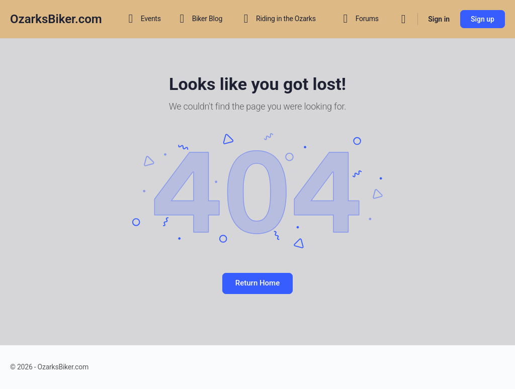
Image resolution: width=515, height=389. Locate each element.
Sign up (482, 19)
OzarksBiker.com (56, 19)
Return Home (257, 282)
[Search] (403, 19)
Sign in (439, 19)
